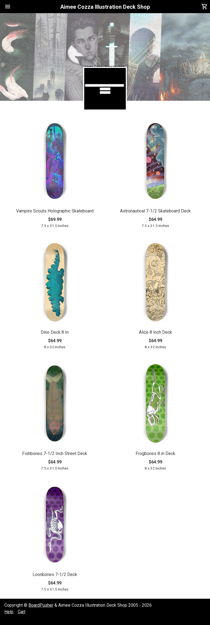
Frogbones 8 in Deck (155, 453)
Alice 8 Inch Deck (155, 332)
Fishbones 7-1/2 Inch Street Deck (54, 453)
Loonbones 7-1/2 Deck (55, 574)
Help (8, 611)
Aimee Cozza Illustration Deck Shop (105, 7)
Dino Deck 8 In (55, 332)
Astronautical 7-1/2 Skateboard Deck (155, 211)
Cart (21, 611)
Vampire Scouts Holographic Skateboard (55, 211)
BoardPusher (40, 605)
